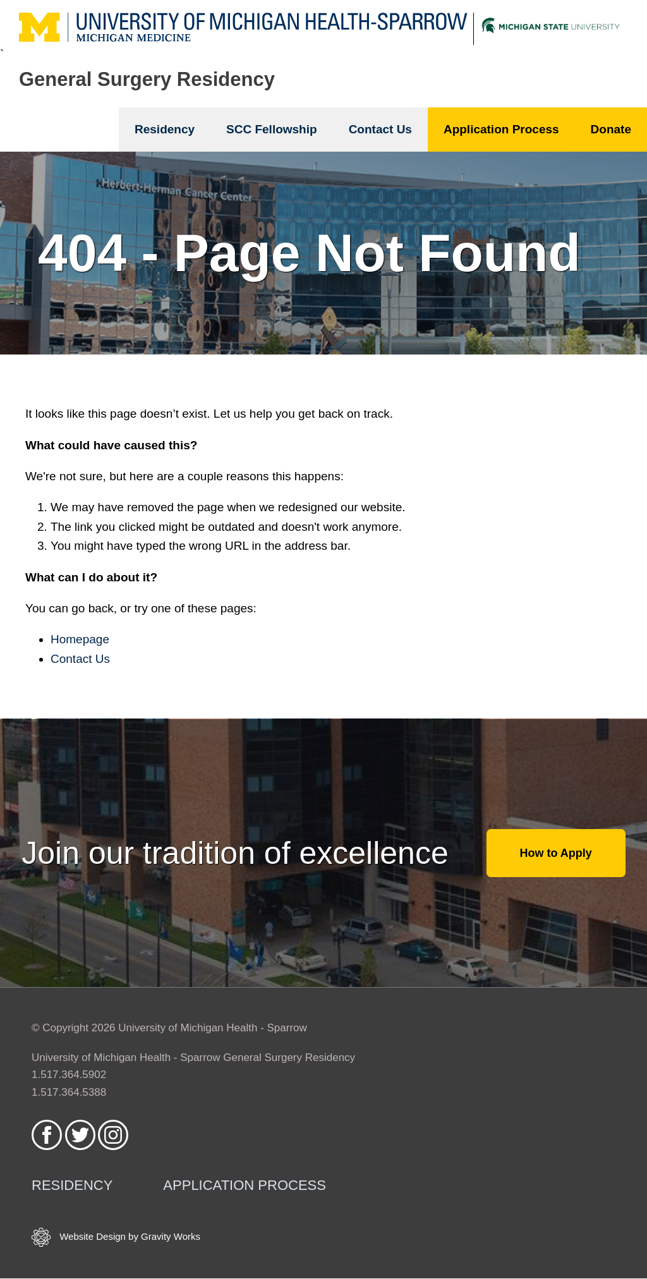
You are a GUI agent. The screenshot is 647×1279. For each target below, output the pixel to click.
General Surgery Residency (147, 79)
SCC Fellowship (271, 129)
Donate (611, 129)
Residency (165, 129)
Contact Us (380, 129)
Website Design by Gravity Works (116, 1237)
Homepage (80, 639)
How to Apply (556, 853)
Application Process (501, 129)
